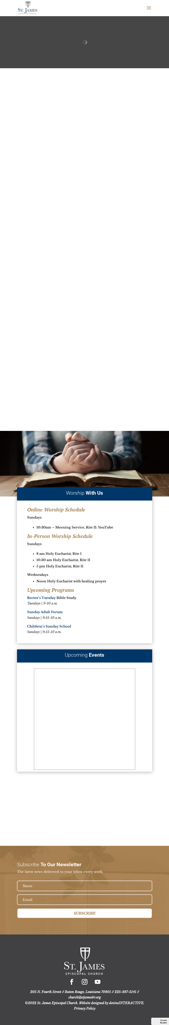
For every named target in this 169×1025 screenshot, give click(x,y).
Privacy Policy (84, 1008)
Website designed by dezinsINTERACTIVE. (111, 1003)
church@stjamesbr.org (84, 997)
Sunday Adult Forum (45, 612)
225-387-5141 (125, 992)
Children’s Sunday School (49, 626)
